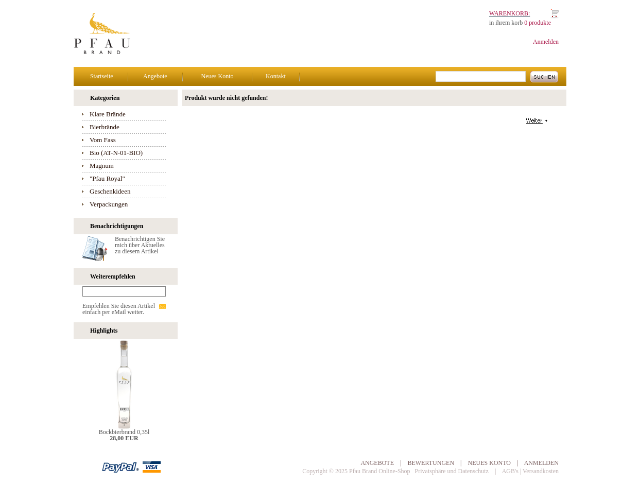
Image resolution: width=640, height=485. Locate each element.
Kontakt (276, 76)
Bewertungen (430, 462)
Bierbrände (104, 127)
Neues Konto (217, 76)
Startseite (101, 76)
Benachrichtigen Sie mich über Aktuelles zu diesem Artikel (140, 245)
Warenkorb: (509, 13)
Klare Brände (108, 114)
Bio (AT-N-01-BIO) (116, 153)
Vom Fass (103, 140)
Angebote (155, 76)
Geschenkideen (110, 191)
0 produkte (537, 22)
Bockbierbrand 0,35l (124, 432)
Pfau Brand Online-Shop (379, 471)
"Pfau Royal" (107, 178)
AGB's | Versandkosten (530, 471)
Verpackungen (109, 204)
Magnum (102, 165)
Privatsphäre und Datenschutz (452, 471)
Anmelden (546, 41)
